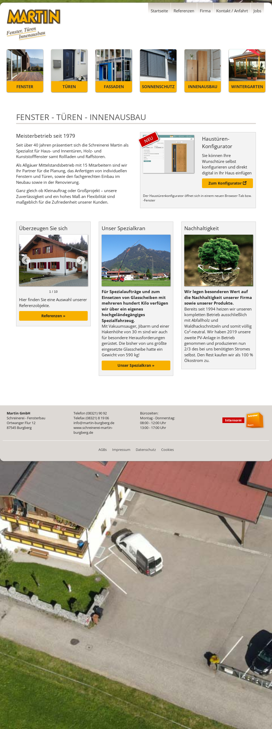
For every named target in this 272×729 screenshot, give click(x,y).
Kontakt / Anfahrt (232, 10)
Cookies (167, 449)
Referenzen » (53, 315)
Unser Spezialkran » (136, 365)
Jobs (257, 10)
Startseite (159, 10)
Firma (205, 10)
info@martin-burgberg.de (93, 422)
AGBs (102, 449)
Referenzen (184, 10)
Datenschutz (146, 449)
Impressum (121, 449)
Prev (26, 260)
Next (80, 260)
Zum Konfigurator (227, 183)
